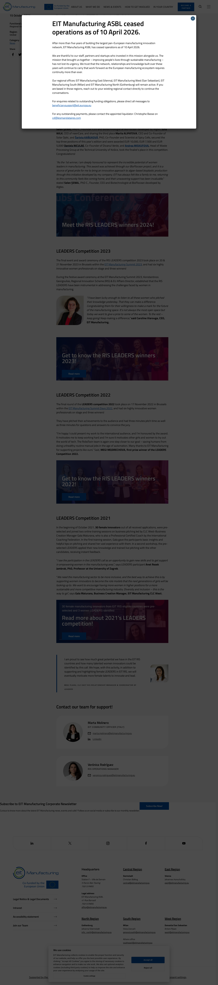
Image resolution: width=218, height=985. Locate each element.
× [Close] (193, 18)
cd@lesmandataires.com (66, 118)
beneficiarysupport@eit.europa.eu (71, 105)
